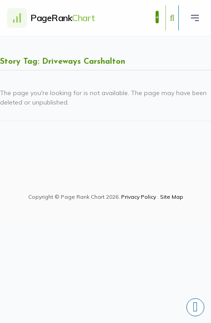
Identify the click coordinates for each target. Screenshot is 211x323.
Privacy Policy (138, 196)
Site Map (171, 196)
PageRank (62, 17)
